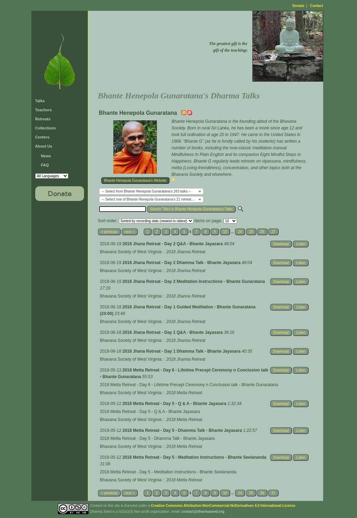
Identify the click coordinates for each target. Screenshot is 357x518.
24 (240, 232)
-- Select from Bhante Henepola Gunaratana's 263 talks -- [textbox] (146, 191)
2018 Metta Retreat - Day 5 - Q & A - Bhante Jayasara (174, 403)
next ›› (130, 232)
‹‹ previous (109, 232)
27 (273, 232)
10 (225, 232)
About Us (43, 146)
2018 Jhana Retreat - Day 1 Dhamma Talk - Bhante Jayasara (182, 351)
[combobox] (151, 191)
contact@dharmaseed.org (203, 511)
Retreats (43, 119)
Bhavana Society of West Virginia (131, 251)
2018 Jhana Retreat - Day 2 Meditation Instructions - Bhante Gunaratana (193, 281)
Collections (45, 128)
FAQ (45, 165)
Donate (298, 6)
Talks (40, 101)
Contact (316, 6)
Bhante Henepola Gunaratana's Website (135, 180)
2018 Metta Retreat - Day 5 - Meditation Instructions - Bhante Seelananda (194, 457)
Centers (42, 137)
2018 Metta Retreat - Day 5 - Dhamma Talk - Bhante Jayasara (182, 430)
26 (262, 232)
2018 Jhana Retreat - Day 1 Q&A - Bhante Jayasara (173, 332)
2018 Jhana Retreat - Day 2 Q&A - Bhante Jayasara (173, 243)
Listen (300, 244)
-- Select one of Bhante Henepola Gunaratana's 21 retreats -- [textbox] (149, 199)
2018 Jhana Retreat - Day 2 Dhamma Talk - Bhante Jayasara (182, 262)
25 (251, 232)
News (46, 156)
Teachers (43, 110)
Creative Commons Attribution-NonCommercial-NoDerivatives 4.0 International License (223, 506)
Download (281, 244)
